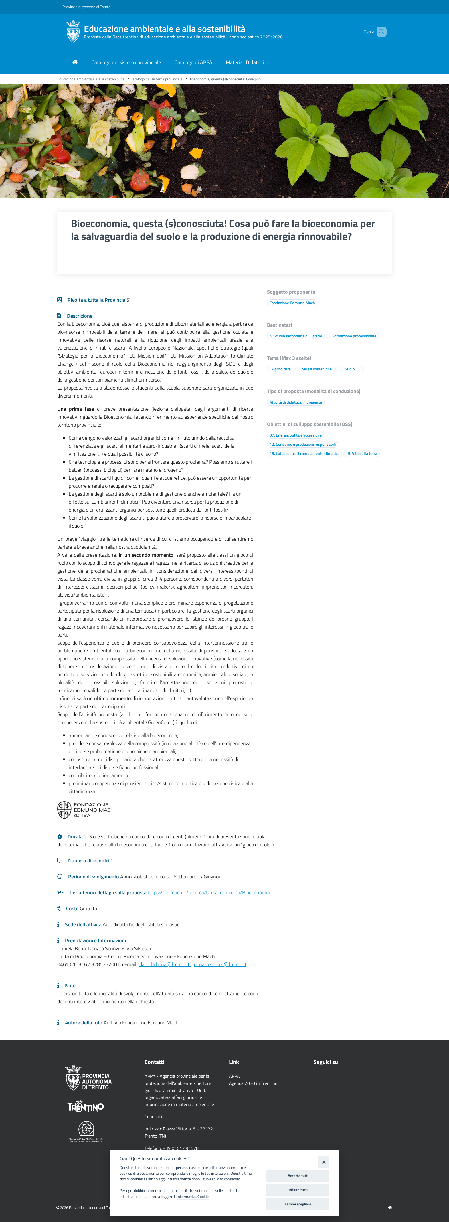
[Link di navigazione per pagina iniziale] (75, 63)
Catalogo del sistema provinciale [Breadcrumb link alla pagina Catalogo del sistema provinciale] (157, 79)
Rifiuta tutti (298, 1190)
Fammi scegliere (298, 1204)
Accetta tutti (298, 1175)
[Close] (323, 1161)
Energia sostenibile (315, 369)
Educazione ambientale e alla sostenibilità (164, 29)
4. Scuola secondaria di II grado (296, 336)
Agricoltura (281, 369)
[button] (380, 31)
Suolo (350, 369)
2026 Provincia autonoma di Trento (86, 1207)
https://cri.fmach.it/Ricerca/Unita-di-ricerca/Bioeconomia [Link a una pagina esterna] (209, 892)
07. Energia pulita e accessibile (296, 435)
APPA (235, 1076)
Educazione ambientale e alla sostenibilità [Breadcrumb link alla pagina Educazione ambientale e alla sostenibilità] (91, 79)
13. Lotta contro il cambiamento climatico (304, 453)
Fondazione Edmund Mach (292, 303)
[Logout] (390, 1207)
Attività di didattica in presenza (296, 402)
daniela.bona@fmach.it (165, 964)
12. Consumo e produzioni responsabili (303, 444)
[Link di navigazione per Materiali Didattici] (245, 63)
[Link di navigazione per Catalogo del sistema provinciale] (126, 63)
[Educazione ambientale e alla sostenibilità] (73, 31)
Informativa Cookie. (193, 1196)
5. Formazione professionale (352, 336)
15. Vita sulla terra (361, 453)
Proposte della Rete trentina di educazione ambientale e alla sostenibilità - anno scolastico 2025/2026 (183, 37)
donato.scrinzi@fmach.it (220, 964)
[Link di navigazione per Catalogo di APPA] (193, 63)
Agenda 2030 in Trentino (254, 1083)
